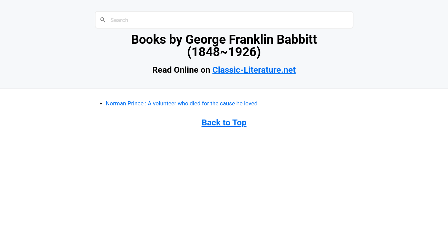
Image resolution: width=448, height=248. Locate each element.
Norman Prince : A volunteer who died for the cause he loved (182, 103)
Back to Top (223, 122)
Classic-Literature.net (254, 70)
